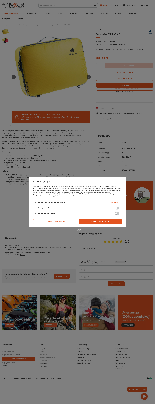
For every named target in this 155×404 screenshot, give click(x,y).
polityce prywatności (54, 190)
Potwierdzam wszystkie (100, 222)
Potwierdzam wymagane (55, 222)
